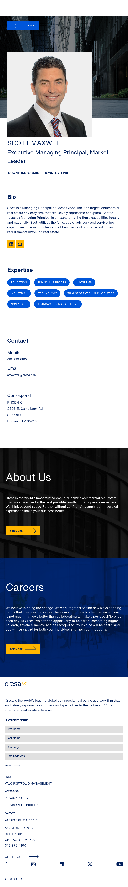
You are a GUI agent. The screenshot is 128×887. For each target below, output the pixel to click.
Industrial (19, 293)
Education (19, 282)
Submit (9, 765)
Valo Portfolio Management (28, 783)
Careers (12, 791)
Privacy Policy (16, 798)
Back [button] (31, 25)
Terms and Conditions (23, 805)
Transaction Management (58, 304)
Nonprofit (19, 304)
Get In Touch (22, 857)
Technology (47, 293)
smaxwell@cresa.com (22, 375)
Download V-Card (23, 173)
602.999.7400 (17, 359)
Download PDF (56, 173)
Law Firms (84, 282)
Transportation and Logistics (90, 293)
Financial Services (52, 282)
